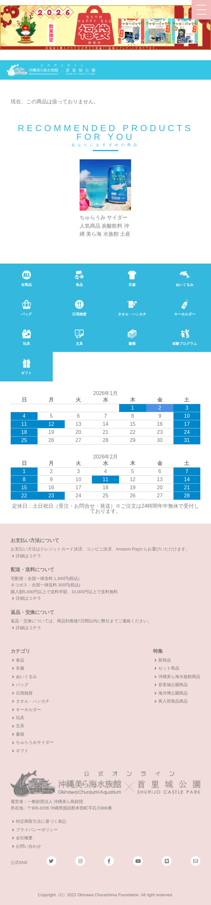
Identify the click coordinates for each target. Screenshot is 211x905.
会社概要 (24, 837)
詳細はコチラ (28, 555)
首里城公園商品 (173, 684)
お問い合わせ (28, 846)
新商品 (164, 660)
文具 (20, 725)
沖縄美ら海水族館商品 (179, 676)
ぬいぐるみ (26, 676)
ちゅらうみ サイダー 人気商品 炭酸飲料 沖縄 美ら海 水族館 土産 (105, 226)
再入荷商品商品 (173, 701)
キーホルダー (28, 709)
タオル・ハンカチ (33, 701)
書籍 (20, 734)
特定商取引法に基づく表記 (41, 821)
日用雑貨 (24, 693)
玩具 (20, 717)
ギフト (22, 750)
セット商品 (168, 668)
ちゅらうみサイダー (35, 742)
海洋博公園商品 (173, 693)
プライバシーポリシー (37, 829)
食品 (20, 660)
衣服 (20, 668)
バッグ (22, 684)
